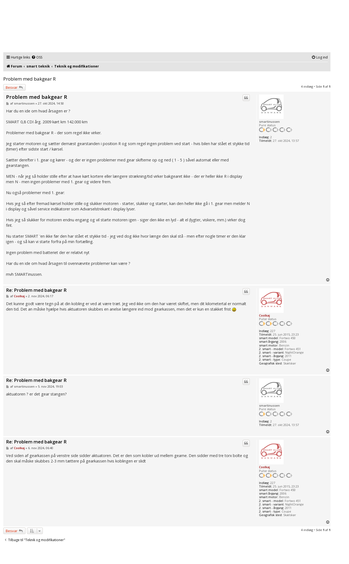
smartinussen (269, 121)
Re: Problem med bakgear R (36, 290)
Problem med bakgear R (29, 79)
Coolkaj (264, 315)
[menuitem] (36, 57)
